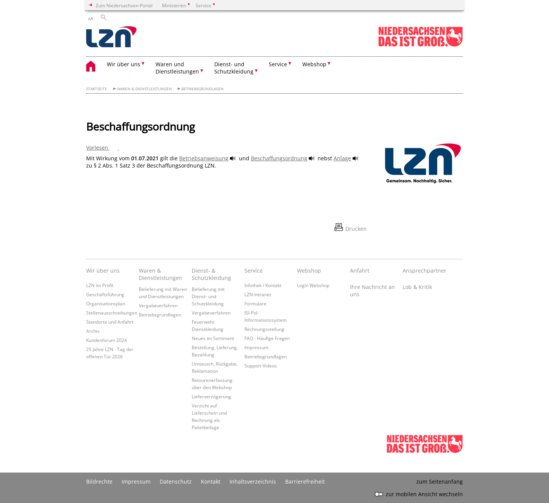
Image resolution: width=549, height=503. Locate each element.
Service (253, 270)
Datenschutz (176, 481)
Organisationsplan (105, 303)
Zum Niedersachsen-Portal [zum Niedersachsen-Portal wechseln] (124, 5)
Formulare (255, 303)
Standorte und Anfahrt (109, 322)
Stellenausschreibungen (111, 313)
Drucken (356, 228)
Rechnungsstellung (264, 329)
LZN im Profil (99, 285)
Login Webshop (313, 285)
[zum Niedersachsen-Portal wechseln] (420, 45)
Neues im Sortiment (213, 338)
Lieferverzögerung (211, 396)
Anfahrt (359, 270)
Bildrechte (99, 481)
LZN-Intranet (257, 294)
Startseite (96, 88)
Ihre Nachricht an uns (372, 290)
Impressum (256, 347)
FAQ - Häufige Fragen (267, 338)
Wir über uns (103, 270)
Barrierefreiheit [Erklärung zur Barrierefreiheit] (305, 481)
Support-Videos (260, 365)
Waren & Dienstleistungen (144, 88)
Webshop (309, 270)
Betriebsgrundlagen (202, 88)
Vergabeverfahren (158, 305)
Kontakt (210, 481)
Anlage (342, 158)
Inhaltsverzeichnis (253, 481)
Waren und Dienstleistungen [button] (177, 68)
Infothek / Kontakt (262, 285)
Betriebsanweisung (203, 158)
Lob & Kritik (417, 287)
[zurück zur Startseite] (111, 37)
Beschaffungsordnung (279, 158)
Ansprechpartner (424, 270)
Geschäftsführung (105, 294)
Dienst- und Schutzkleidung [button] (234, 68)
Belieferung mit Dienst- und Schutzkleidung (208, 296)
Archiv (93, 331)
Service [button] (278, 64)
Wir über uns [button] (123, 64)
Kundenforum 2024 (106, 340)
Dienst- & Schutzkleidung (211, 274)
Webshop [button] (314, 64)
